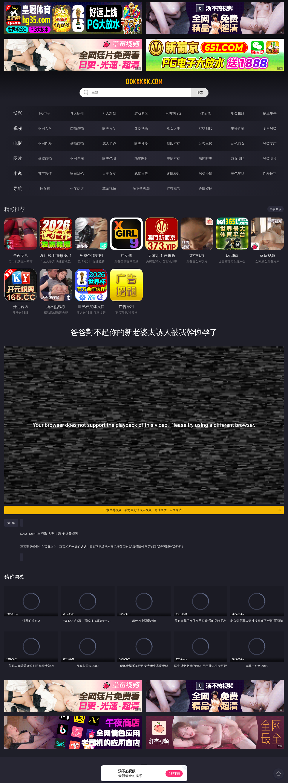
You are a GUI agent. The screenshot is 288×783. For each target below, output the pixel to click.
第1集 (11, 523)
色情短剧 (205, 188)
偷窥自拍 (45, 158)
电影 (17, 143)
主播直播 (238, 128)
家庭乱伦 (77, 173)
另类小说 (205, 173)
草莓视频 (109, 188)
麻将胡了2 (173, 113)
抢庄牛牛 (270, 113)
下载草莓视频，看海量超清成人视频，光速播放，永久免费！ (192, 510)
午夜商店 (77, 188)
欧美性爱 (141, 143)
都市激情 (45, 173)
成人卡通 (109, 143)
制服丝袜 (173, 143)
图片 (17, 158)
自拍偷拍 (77, 128)
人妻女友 (109, 173)
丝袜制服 (205, 128)
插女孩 (45, 188)
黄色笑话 (238, 173)
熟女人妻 (173, 128)
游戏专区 (141, 113)
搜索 (199, 92)
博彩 (17, 113)
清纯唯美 (205, 158)
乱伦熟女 (238, 143)
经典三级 (205, 143)
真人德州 (77, 113)
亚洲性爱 (45, 143)
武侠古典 (141, 173)
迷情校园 (173, 173)
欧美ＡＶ (109, 128)
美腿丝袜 (173, 158)
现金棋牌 (238, 113)
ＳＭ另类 (270, 128)
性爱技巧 (270, 173)
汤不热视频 (141, 188)
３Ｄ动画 (141, 128)
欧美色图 (109, 158)
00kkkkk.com (144, 81)
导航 (17, 188)
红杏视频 (173, 188)
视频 (17, 128)
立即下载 (174, 773)
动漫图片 (141, 158)
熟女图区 (238, 158)
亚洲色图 (77, 158)
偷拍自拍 (77, 143)
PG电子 (45, 113)
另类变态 (270, 143)
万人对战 (109, 113)
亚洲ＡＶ (45, 128)
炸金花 (205, 113)
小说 (17, 173)
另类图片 (270, 158)
